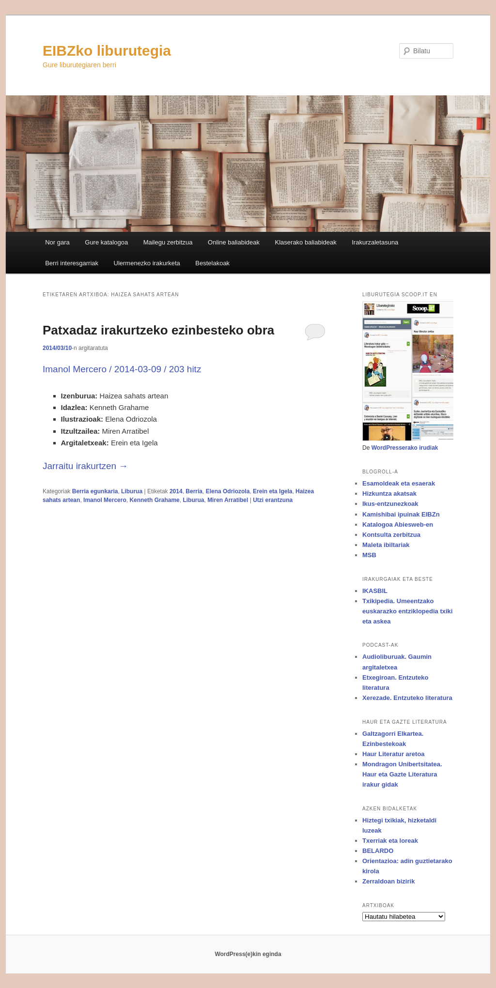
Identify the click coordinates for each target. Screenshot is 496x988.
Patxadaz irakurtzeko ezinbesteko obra (158, 330)
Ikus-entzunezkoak (390, 503)
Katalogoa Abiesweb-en (397, 524)
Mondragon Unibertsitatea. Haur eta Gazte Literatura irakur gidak (402, 774)
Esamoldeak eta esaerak (398, 483)
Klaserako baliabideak (306, 242)
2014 (176, 491)
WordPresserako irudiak (405, 447)
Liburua (131, 491)
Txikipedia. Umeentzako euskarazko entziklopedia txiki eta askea (407, 611)
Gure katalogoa (106, 242)
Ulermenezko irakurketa (147, 263)
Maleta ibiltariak (386, 544)
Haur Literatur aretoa (393, 754)
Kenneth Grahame (154, 500)
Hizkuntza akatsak (389, 493)
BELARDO (377, 850)
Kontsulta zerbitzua (391, 534)
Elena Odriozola (228, 491)
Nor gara (57, 242)
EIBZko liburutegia (107, 51)
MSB (369, 555)
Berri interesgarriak (71, 263)
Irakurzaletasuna (375, 242)
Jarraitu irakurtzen (85, 466)
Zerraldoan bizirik (388, 881)
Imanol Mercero (104, 500)
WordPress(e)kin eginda (248, 954)
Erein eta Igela (272, 491)
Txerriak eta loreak (390, 840)
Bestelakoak (212, 263)
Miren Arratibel (227, 500)
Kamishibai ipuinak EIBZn (401, 514)
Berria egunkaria (95, 491)
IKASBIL (375, 590)
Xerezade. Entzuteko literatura (407, 697)
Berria (194, 491)
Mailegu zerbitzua (168, 242)
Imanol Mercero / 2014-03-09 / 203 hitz (122, 369)
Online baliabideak (234, 242)
